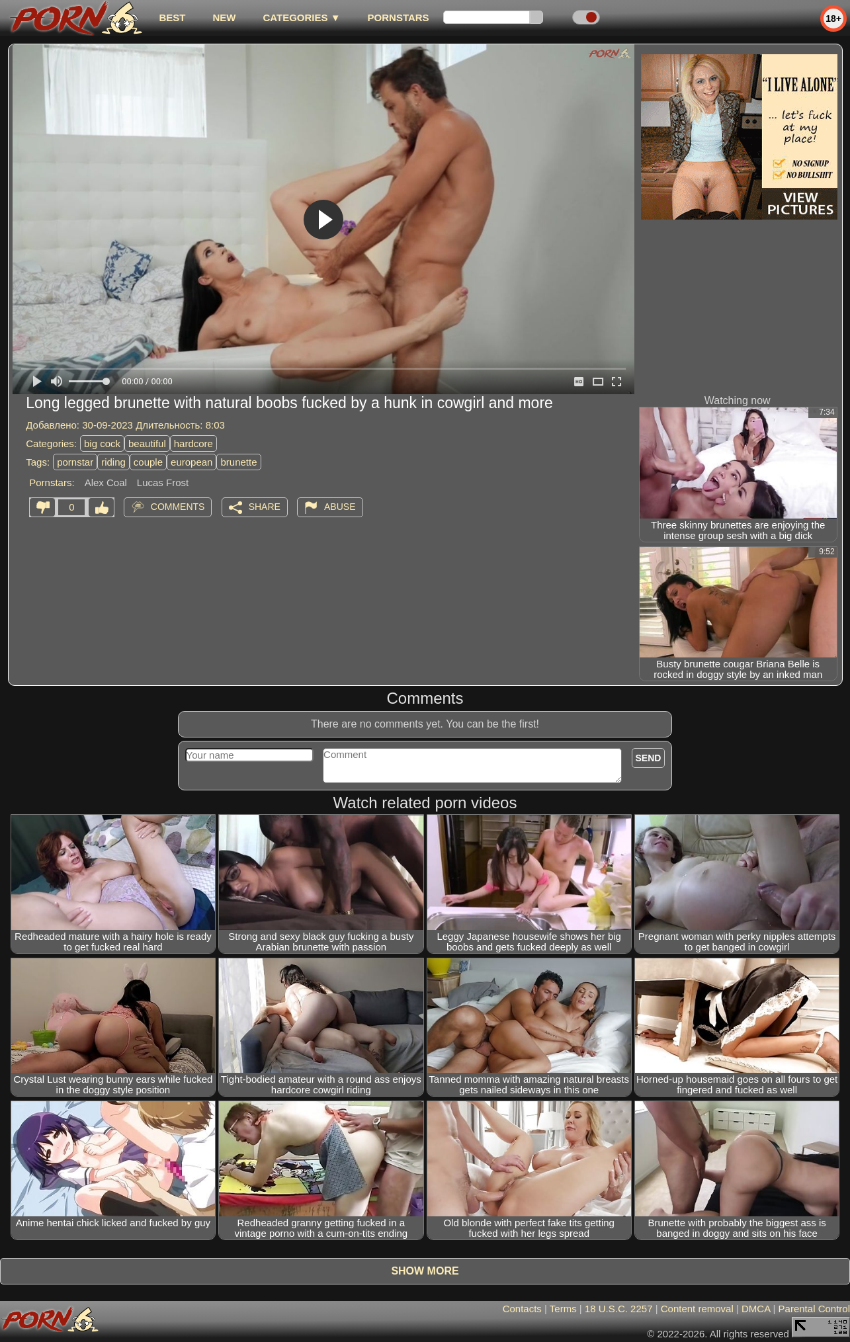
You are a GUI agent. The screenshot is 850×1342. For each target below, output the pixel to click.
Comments (178, 506)
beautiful (147, 443)
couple (148, 462)
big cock (102, 443)
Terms (563, 1308)
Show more (424, 1271)
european (191, 462)
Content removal (697, 1308)
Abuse (339, 506)
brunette (238, 462)
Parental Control (814, 1308)
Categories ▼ (301, 17)
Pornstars (398, 17)
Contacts (522, 1308)
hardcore (193, 443)
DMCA (756, 1308)
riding (113, 462)
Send (648, 758)
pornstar (75, 462)
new (223, 17)
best (172, 17)
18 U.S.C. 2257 (619, 1308)
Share (264, 506)
